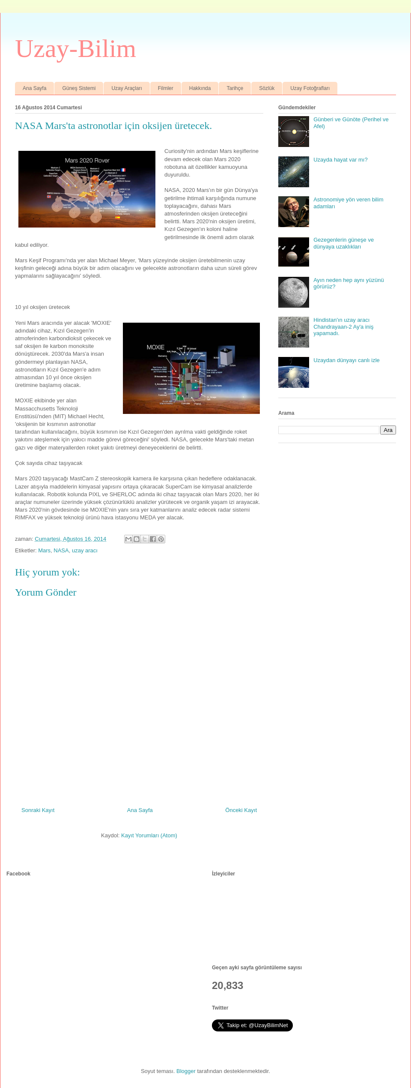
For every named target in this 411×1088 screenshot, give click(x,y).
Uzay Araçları (126, 88)
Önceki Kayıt (241, 810)
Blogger (186, 1071)
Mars (44, 550)
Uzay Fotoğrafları (310, 88)
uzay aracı (85, 550)
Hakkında (200, 88)
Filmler (165, 88)
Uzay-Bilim (75, 48)
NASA (61, 550)
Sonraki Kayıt (37, 810)
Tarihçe (234, 88)
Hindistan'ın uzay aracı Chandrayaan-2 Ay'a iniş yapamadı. (343, 326)
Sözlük (266, 88)
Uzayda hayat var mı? (340, 159)
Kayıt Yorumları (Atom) (149, 835)
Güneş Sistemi (78, 88)
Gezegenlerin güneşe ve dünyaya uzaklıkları (343, 243)
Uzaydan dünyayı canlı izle (346, 360)
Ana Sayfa (34, 88)
